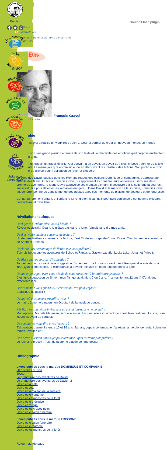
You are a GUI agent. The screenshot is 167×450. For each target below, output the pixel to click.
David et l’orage (27, 405)
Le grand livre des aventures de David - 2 (44, 380)
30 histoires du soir (29, 370)
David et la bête (27, 384)
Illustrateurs (28, 32)
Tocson (21, 373)
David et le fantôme (30, 426)
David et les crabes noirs (33, 408)
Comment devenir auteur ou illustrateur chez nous (46, 39)
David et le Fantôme (30, 394)
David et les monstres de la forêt (38, 398)
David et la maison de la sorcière (39, 391)
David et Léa (25, 387)
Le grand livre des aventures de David (42, 377)
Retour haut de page (30, 443)
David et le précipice (30, 401)
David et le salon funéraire (34, 412)
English (15, 21)
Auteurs (25, 26)
